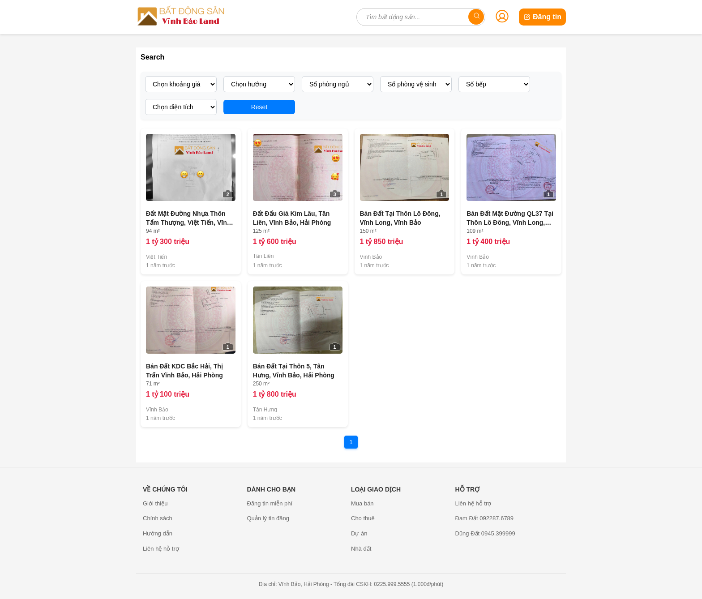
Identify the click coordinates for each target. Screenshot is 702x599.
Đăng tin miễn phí (270, 503)
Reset (259, 107)
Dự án (359, 533)
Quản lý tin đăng (268, 518)
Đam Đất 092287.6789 (484, 518)
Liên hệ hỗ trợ (161, 548)
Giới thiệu (155, 503)
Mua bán (362, 503)
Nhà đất (361, 548)
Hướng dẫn (157, 533)
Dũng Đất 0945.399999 (485, 533)
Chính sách (157, 518)
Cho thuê (363, 518)
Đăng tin (542, 17)
